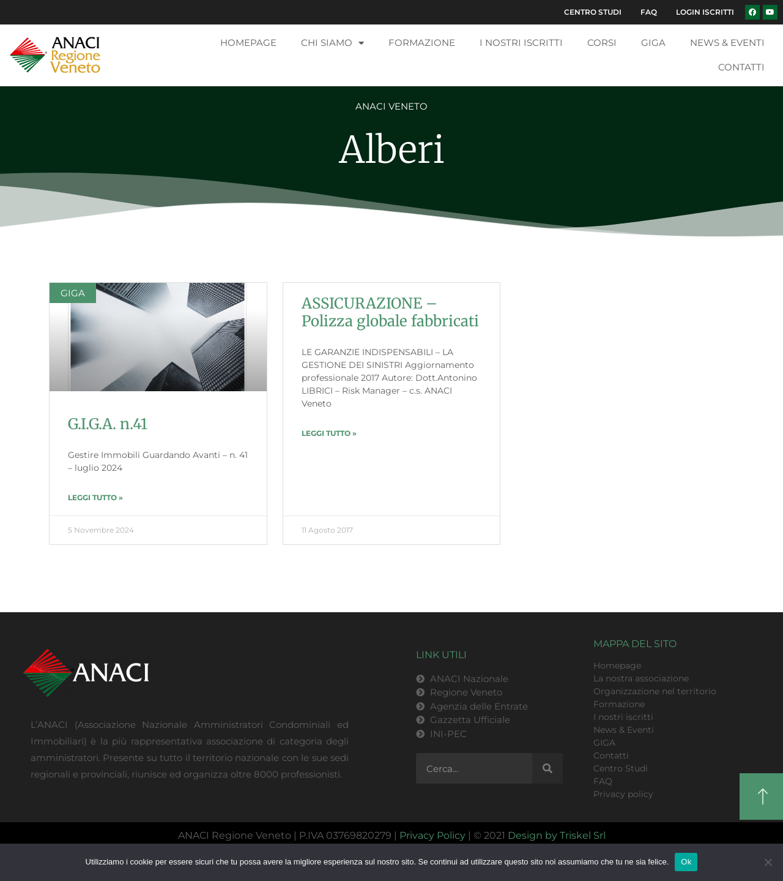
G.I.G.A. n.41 (107, 455)
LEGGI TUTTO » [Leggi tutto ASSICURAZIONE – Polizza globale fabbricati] (329, 465)
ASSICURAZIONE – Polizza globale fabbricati (390, 344)
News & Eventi (727, 74)
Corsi (602, 74)
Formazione (421, 74)
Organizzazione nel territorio (654, 723)
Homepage (248, 74)
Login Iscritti (703, 42)
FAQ (723, 13)
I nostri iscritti (521, 74)
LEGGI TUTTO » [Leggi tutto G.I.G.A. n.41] (95, 529)
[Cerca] (547, 800)
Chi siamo (332, 75)
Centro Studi (662, 13)
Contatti (741, 99)
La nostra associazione (641, 710)
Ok (686, 861)
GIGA (653, 74)
